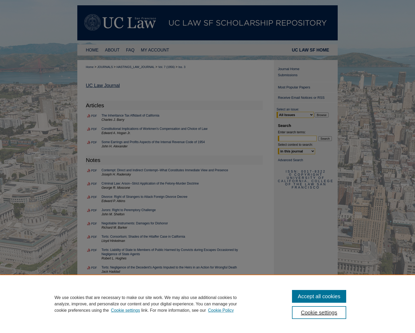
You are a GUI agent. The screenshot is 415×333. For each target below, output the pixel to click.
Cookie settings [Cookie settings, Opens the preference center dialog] (319, 312)
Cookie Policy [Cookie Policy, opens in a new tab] (221, 310)
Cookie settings (125, 310)
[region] (207, 304)
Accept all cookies (319, 296)
